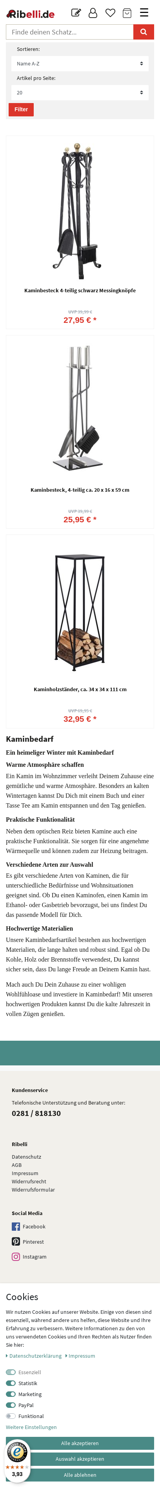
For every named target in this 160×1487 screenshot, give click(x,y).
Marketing (30, 1394)
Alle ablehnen (80, 1474)
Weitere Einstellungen (31, 1427)
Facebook (28, 1227)
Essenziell (29, 1372)
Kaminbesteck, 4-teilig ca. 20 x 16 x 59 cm (80, 490)
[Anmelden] (93, 13)
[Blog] (76, 13)
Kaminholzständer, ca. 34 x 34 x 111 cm (80, 689)
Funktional (31, 1416)
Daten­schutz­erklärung (34, 1355)
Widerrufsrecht (29, 1181)
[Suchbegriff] (69, 32)
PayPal (26, 1405)
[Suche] (143, 32)
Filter (21, 109)
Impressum (25, 1173)
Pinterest (28, 1242)
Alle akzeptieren (80, 1443)
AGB (17, 1164)
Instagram (29, 1257)
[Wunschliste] (110, 13)
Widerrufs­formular (33, 1189)
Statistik (27, 1383)
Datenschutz (26, 1156)
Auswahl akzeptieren (80, 1458)
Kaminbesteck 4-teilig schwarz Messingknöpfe (80, 291)
